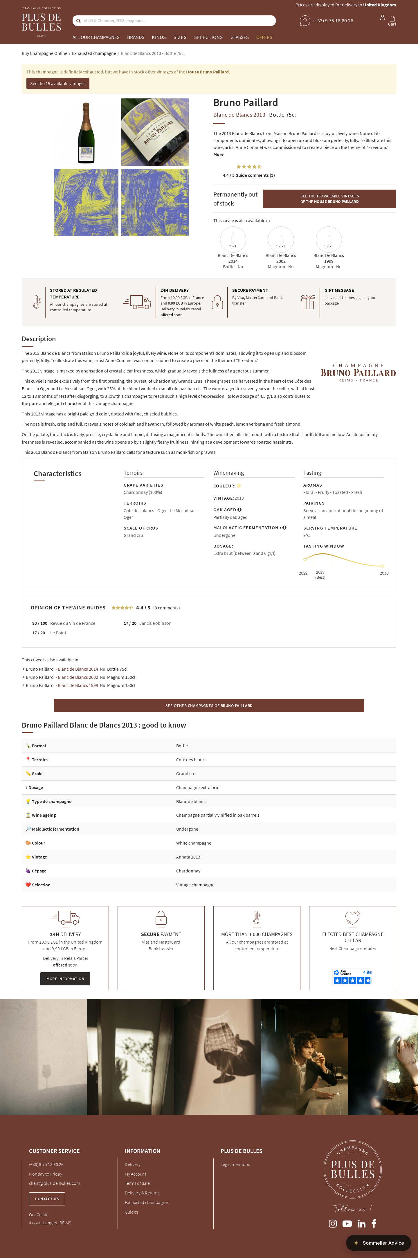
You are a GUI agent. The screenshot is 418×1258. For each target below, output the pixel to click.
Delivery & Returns (142, 1193)
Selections (208, 37)
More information (65, 978)
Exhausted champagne (146, 1202)
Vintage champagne (195, 885)
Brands (135, 37)
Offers (264, 37)
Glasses (239, 37)
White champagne (193, 843)
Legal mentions (235, 1164)
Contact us (47, 1198)
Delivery (132, 1164)
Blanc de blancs (191, 801)
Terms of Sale (137, 1183)
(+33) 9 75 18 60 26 (46, 1164)
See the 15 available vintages (58, 83)
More (218, 154)
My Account (135, 1174)
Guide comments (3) (249, 175)
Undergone (187, 829)
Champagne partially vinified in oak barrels (218, 815)
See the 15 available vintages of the (329, 198)
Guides (131, 1212)
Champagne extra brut (198, 787)
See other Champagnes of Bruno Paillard (209, 705)
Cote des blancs (191, 759)
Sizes (180, 37)
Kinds (159, 37)
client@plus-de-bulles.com (54, 1183)
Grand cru (186, 773)
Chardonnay (188, 871)
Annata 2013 (188, 857)
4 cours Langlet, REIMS (50, 1222)
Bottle (182, 745)
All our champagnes (96, 37)
